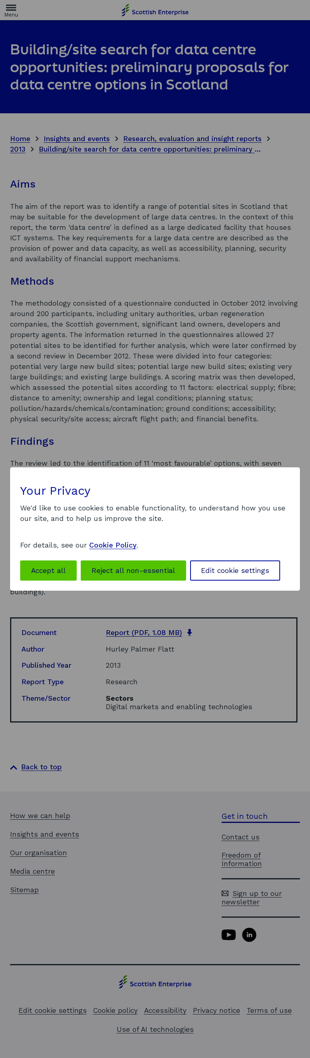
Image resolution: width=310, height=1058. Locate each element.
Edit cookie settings (235, 570)
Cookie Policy (112, 545)
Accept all (48, 570)
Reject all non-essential (133, 570)
